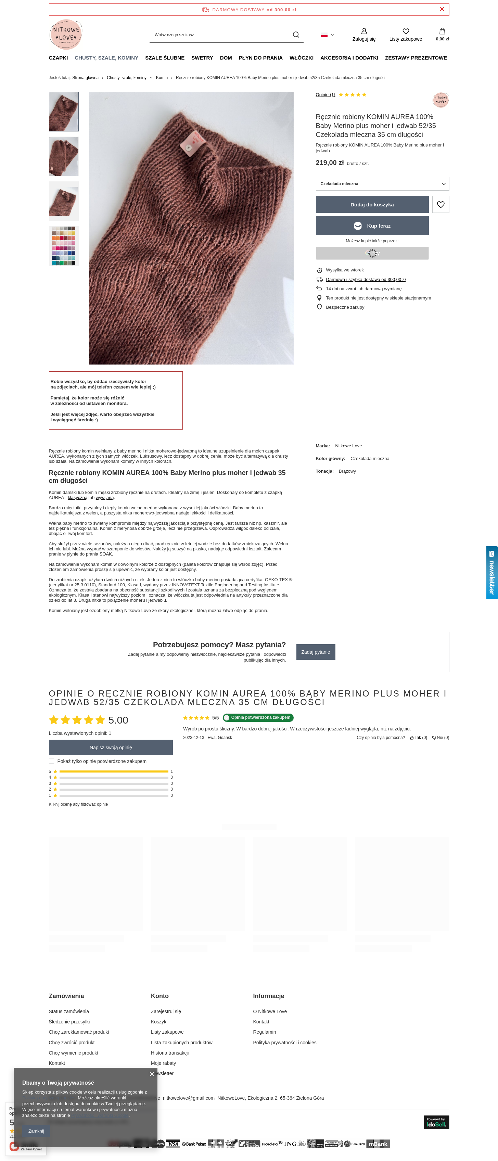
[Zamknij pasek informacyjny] (442, 9)
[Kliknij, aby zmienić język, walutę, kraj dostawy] (327, 35)
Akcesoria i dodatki (349, 58)
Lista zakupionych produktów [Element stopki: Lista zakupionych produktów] (182, 1042)
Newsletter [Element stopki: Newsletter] (162, 1073)
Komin (162, 77)
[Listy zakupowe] (406, 34)
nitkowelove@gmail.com (189, 1098)
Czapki (58, 58)
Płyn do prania (261, 58)
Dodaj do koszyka (372, 204)
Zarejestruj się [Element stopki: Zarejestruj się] (166, 1011)
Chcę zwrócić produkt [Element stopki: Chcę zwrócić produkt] (72, 1042)
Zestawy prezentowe (416, 58)
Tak (418, 737)
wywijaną (105, 497)
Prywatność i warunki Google (100, 1115)
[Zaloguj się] (364, 34)
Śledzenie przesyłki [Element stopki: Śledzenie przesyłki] (69, 1021)
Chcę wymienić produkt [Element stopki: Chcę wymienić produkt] (74, 1053)
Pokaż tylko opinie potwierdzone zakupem (102, 761)
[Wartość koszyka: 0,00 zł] (442, 35)
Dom (226, 58)
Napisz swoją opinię (111, 747)
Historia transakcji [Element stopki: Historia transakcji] (170, 1053)
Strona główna (86, 77)
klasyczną (77, 497)
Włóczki (302, 58)
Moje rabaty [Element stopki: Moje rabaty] (163, 1063)
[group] (191, 228)
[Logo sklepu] (66, 35)
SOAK (106, 554)
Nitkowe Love (348, 445)
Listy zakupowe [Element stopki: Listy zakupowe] (167, 1032)
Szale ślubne (164, 58)
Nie (440, 737)
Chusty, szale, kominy (106, 58)
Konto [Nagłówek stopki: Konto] (160, 996)
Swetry (202, 58)
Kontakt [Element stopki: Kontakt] (57, 1063)
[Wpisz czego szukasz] (227, 34)
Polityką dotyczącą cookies (48, 1097)
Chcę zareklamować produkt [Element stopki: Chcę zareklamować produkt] (79, 1032)
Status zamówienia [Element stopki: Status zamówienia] (69, 1011)
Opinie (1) (325, 94)
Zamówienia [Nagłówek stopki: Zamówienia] (66, 996)
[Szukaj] (296, 34)
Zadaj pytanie (316, 652)
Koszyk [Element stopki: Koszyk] (158, 1021)
